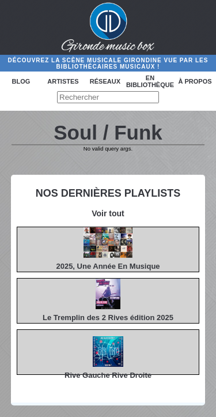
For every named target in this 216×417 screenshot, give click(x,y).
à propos (194, 81)
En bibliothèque (150, 81)
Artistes (62, 81)
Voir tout (108, 213)
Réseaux (105, 81)
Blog (21, 81)
